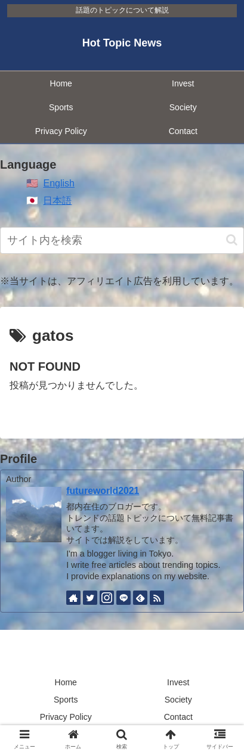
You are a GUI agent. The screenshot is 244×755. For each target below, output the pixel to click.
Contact (178, 717)
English (58, 183)
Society (178, 699)
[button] (231, 240)
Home (66, 682)
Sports (66, 699)
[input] (122, 240)
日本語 (57, 200)
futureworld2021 (102, 491)
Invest (178, 682)
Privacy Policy (66, 717)
